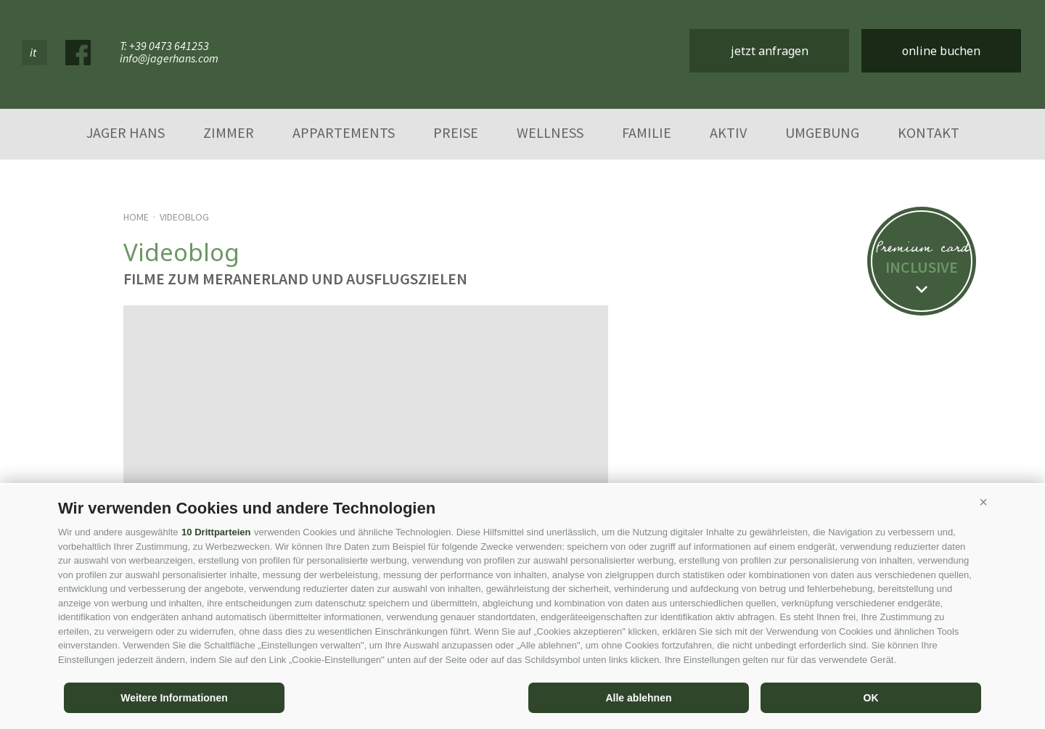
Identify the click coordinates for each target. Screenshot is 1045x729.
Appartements (343, 132)
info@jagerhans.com (169, 58)
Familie (646, 132)
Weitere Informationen (174, 698)
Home (136, 216)
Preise (455, 132)
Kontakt (928, 132)
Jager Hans (125, 132)
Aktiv (728, 132)
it (33, 52)
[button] (983, 502)
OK (871, 698)
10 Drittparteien (215, 532)
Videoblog (184, 216)
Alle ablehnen (638, 698)
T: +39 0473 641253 (164, 46)
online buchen (941, 51)
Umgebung (822, 132)
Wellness (550, 132)
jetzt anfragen (769, 51)
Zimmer (228, 132)
